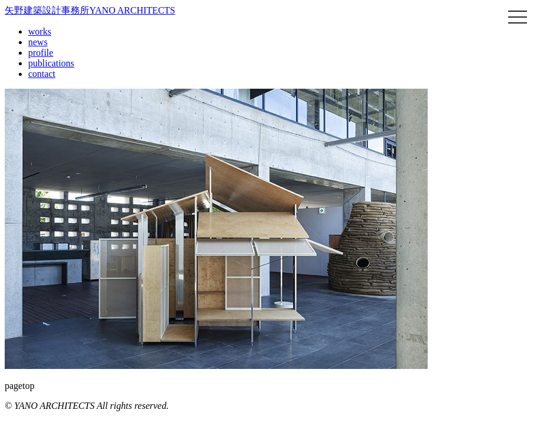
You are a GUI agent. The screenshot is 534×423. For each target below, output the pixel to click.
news (38, 42)
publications (51, 63)
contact (41, 74)
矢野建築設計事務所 (90, 10)
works (39, 31)
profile (40, 53)
